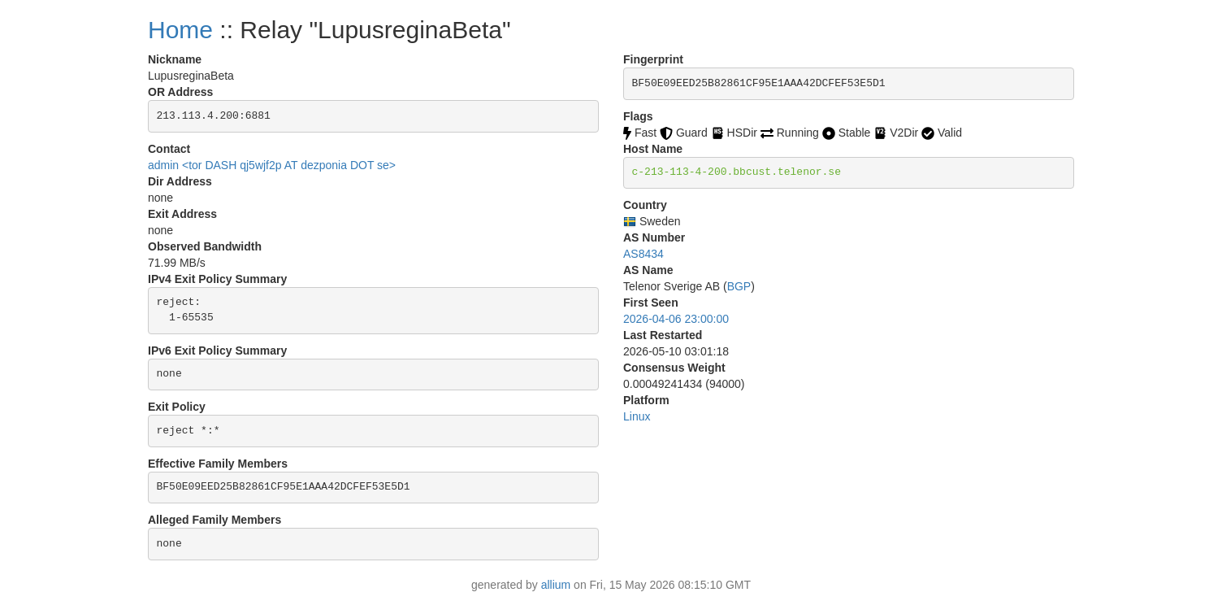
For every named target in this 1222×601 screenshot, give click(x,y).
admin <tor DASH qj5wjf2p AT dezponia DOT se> (272, 165)
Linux (636, 416)
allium (556, 584)
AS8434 (643, 253)
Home (180, 29)
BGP (739, 286)
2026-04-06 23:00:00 (676, 318)
